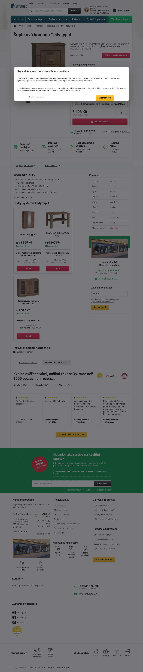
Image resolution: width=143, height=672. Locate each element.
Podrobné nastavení (36, 97)
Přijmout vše (105, 98)
